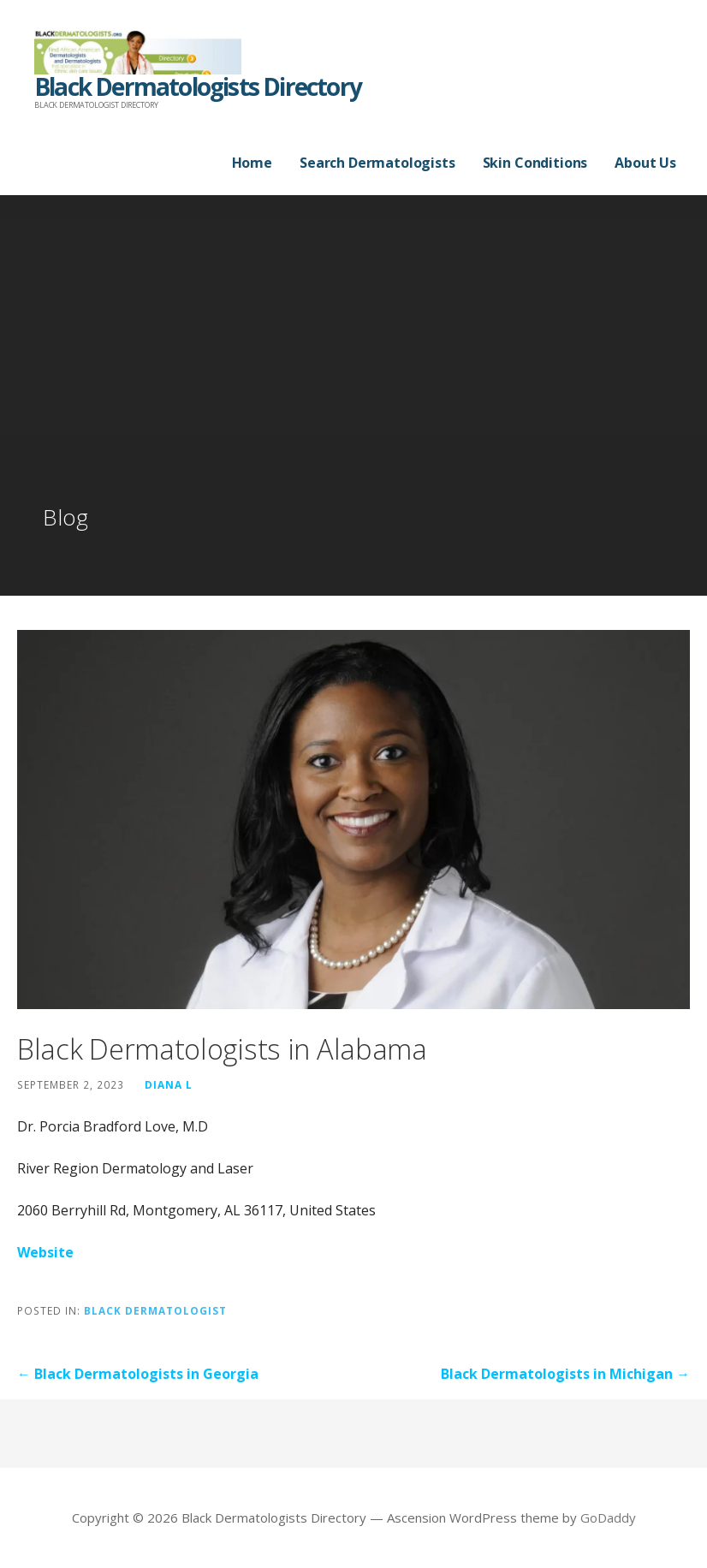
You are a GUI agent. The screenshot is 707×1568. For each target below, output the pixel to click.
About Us (645, 162)
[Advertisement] (353, 373)
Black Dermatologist (155, 1310)
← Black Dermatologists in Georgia (137, 1373)
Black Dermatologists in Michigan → (565, 1373)
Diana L (169, 1084)
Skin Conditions (535, 162)
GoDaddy (608, 1517)
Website (45, 1252)
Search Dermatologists (377, 162)
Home (252, 162)
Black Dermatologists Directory (197, 86)
